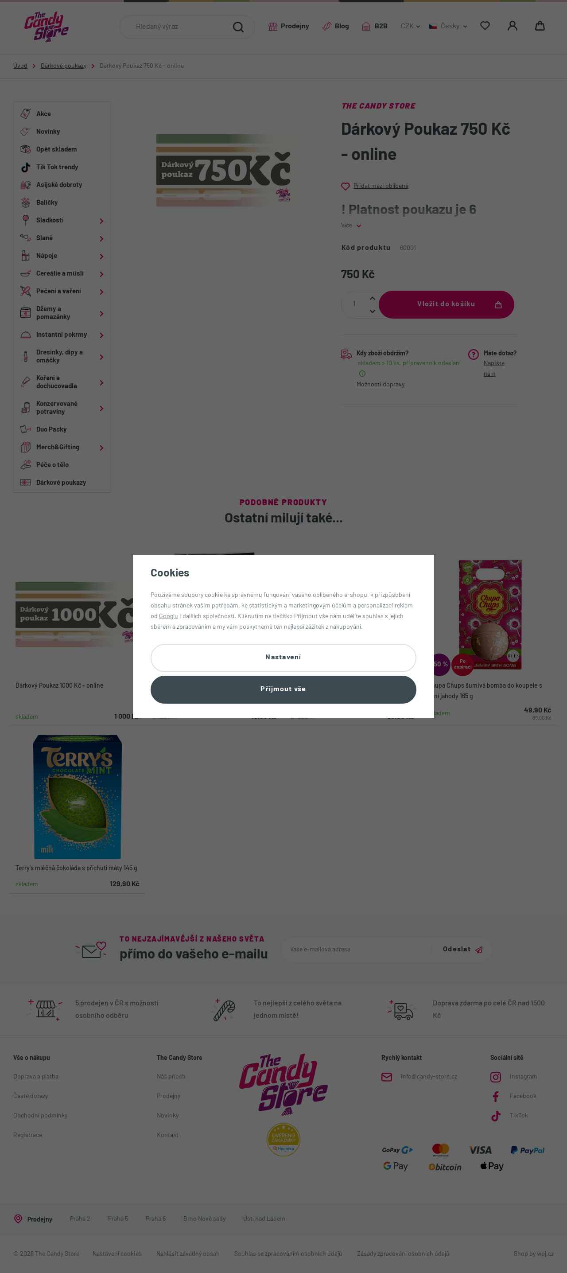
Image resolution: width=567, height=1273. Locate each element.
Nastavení (283, 657)
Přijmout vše (283, 689)
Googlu (168, 616)
